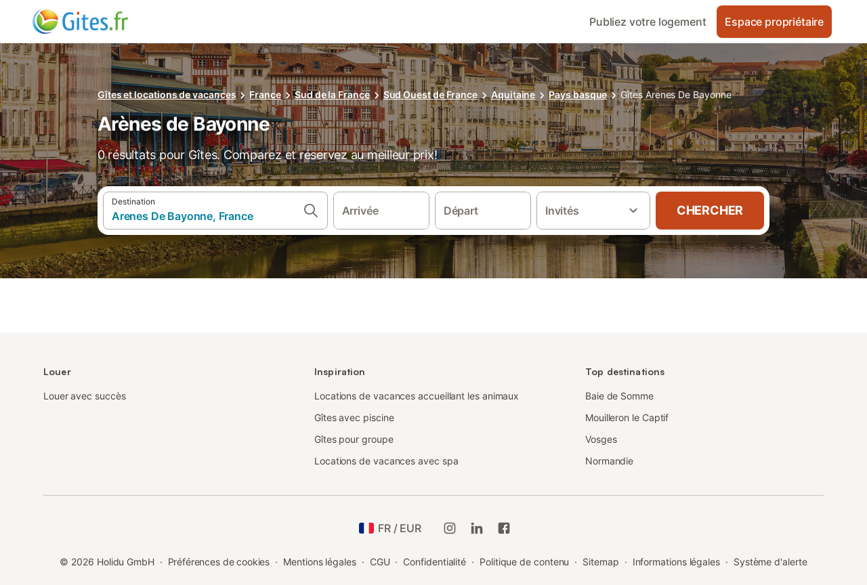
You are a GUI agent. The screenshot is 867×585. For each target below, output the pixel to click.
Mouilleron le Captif (627, 417)
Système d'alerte (770, 561)
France (265, 94)
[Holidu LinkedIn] (477, 528)
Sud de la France (332, 94)
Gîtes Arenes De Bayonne (675, 94)
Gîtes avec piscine (354, 417)
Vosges (601, 439)
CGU (380, 561)
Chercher (710, 210)
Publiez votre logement (647, 21)
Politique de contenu (524, 561)
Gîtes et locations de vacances (167, 94)
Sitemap (600, 561)
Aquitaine (513, 94)
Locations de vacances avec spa (386, 461)
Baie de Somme (619, 396)
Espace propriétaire (774, 21)
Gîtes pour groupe (354, 439)
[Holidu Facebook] (504, 528)
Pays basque (578, 94)
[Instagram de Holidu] (450, 528)
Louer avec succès (84, 396)
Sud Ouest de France (430, 94)
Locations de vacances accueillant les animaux (416, 396)
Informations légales (676, 561)
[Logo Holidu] (100, 21)
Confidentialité (434, 561)
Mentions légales (319, 561)
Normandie (609, 461)
